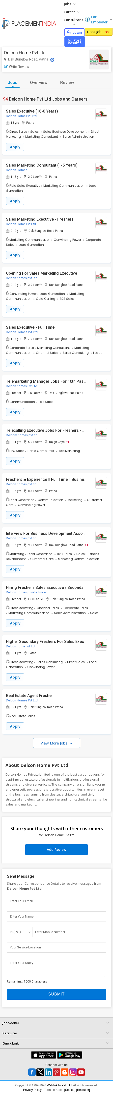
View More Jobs (54, 743)
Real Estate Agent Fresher (29, 695)
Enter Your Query (21, 963)
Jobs (69, 3)
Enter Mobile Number (50, 932)
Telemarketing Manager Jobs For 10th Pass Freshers (54, 381)
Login (74, 32)
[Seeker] (70, 1090)
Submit (56, 994)
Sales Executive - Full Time (30, 327)
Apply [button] (15, 146)
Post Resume (75, 41)
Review (67, 82)
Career (71, 11)
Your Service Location (25, 947)
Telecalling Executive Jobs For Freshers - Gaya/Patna (54, 430)
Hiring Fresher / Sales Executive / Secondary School (53, 587)
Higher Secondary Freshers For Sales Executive (49, 641)
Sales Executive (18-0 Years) (32, 111)
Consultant (73, 21)
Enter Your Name (21, 916)
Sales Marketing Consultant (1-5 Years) (42, 165)
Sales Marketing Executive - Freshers (40, 219)
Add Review (56, 849)
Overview (39, 82)
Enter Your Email (21, 901)
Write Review (16, 67)
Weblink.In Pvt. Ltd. (59, 1085)
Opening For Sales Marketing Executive (41, 273)
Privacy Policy (32, 1090)
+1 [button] (67, 442)
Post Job (99, 31)
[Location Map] (52, 59)
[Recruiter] (83, 1090)
